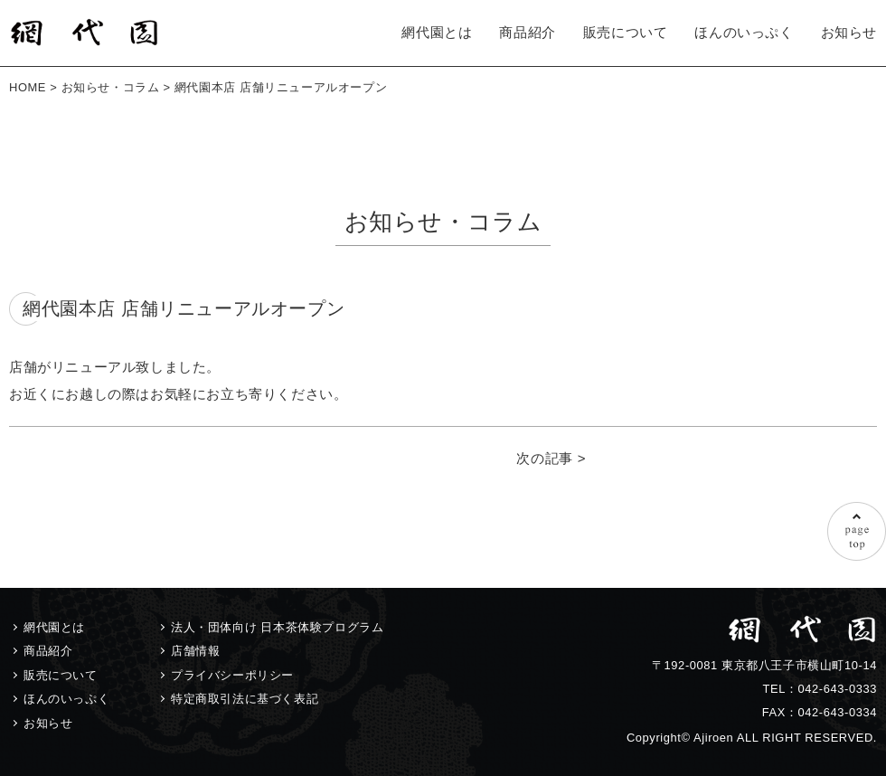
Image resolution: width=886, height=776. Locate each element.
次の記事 (544, 458)
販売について (625, 32)
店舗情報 (195, 651)
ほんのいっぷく (743, 32)
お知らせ (849, 32)
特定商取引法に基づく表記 (244, 698)
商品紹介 (527, 32)
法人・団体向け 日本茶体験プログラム (277, 627)
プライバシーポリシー (232, 675)
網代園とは (436, 32)
